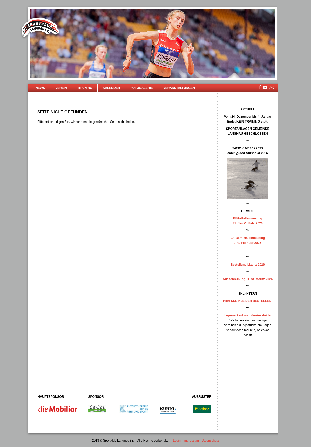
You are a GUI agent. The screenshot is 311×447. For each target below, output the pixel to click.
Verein (61, 88)
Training (84, 88)
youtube (265, 87)
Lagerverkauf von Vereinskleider (248, 315)
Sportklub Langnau (40, 28)
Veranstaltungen (179, 88)
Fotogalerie (141, 88)
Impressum (191, 440)
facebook (260, 87)
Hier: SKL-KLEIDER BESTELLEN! (247, 301)
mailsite (271, 88)
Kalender (111, 88)
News (40, 88)
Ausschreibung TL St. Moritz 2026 (248, 279)
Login (176, 440)
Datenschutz (210, 440)
